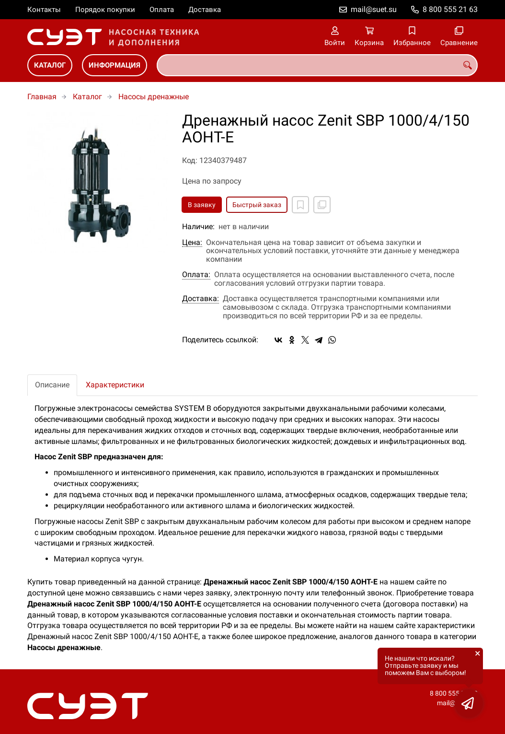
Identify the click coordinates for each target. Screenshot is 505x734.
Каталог (50, 65)
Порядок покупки (105, 9)
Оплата (161, 9)
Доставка (204, 9)
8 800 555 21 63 (450, 9)
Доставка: (200, 298)
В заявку (202, 205)
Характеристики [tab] (115, 384)
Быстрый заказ (256, 205)
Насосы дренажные (153, 96)
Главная (42, 96)
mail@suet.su (374, 9)
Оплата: (196, 274)
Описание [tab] (52, 384)
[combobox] (317, 65)
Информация (114, 65)
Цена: (192, 242)
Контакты (44, 9)
